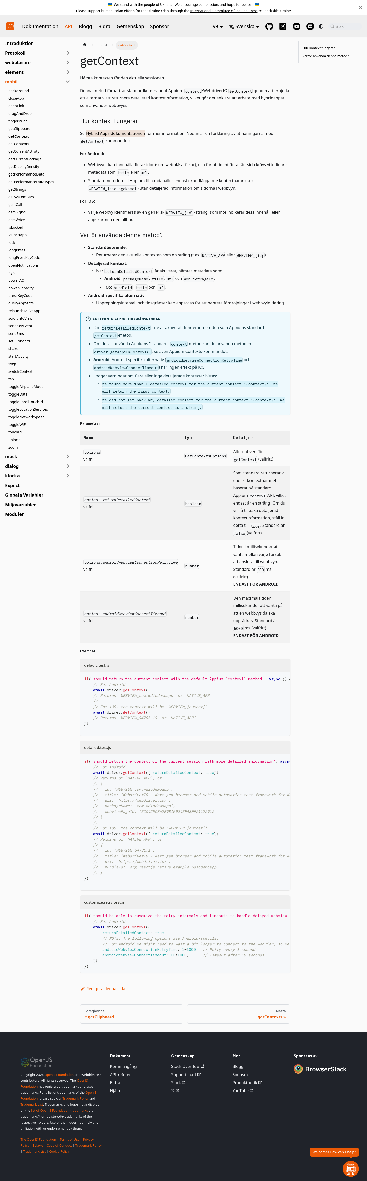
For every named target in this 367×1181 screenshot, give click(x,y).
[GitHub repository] (269, 26)
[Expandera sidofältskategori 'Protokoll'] (67, 53)
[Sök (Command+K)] (345, 26)
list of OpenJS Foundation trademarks (59, 1110)
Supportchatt (186, 1074)
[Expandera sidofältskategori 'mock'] (67, 456)
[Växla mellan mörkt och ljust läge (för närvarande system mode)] (321, 26)
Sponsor (159, 26)
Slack (178, 1082)
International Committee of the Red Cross (224, 10)
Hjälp (115, 1090)
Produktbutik (247, 1082)
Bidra (104, 26)
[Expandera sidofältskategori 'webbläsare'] (67, 62)
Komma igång (123, 1066)
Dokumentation (40, 26)
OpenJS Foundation (59, 1074)
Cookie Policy (59, 1151)
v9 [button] (215, 26)
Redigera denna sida (102, 988)
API (68, 26)
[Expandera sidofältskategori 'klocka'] (67, 475)
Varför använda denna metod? (326, 56)
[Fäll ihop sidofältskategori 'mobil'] (67, 81)
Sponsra (240, 1074)
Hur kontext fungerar (319, 48)
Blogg (85, 26)
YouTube (243, 1090)
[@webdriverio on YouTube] (296, 26)
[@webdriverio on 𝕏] (283, 26)
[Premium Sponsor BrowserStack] (320, 1074)
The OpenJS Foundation (38, 1139)
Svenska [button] (242, 26)
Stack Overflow (187, 1066)
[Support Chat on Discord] (310, 26)
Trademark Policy (75, 1098)
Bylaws (38, 1145)
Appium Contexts (185, 351)
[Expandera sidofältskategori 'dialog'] (67, 466)
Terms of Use (69, 1139)
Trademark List (32, 1104)
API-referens (122, 1074)
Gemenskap (130, 26)
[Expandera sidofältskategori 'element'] (67, 72)
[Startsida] (85, 45)
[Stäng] (360, 7)
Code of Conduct (59, 1145)
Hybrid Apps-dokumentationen (115, 133)
